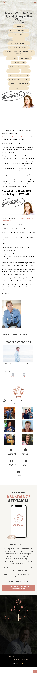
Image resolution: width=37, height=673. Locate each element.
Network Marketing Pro (18, 79)
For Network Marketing (18, 43)
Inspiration (12, 58)
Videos (20, 618)
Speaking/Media (23, 616)
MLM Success (13, 71)
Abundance (18, 26)
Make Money (25, 58)
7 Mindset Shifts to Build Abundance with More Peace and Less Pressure (17, 364)
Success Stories (6, 618)
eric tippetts (19, 39)
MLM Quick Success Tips (19, 66)
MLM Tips (25, 71)
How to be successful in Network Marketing (18, 53)
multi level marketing (19, 75)
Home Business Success (19, 47)
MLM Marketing (19, 62)
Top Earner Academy (19, 88)
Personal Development (19, 84)
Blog (20, 615)
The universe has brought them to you (13, 137)
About (4, 615)
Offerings (4, 616)
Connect (21, 620)
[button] (35, 3)
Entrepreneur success (19, 35)
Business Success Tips (18, 30)
